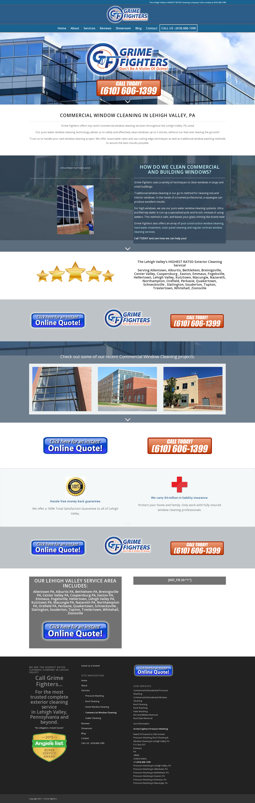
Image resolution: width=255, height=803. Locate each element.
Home (84, 680)
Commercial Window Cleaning (101, 712)
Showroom (86, 728)
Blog (83, 733)
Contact (85, 738)
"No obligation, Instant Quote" (49, 727)
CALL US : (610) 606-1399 (92, 743)
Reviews (85, 723)
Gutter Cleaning (93, 718)
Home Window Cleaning (97, 706)
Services (85, 690)
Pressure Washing (94, 695)
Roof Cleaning (92, 701)
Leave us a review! (90, 665)
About (84, 685)
